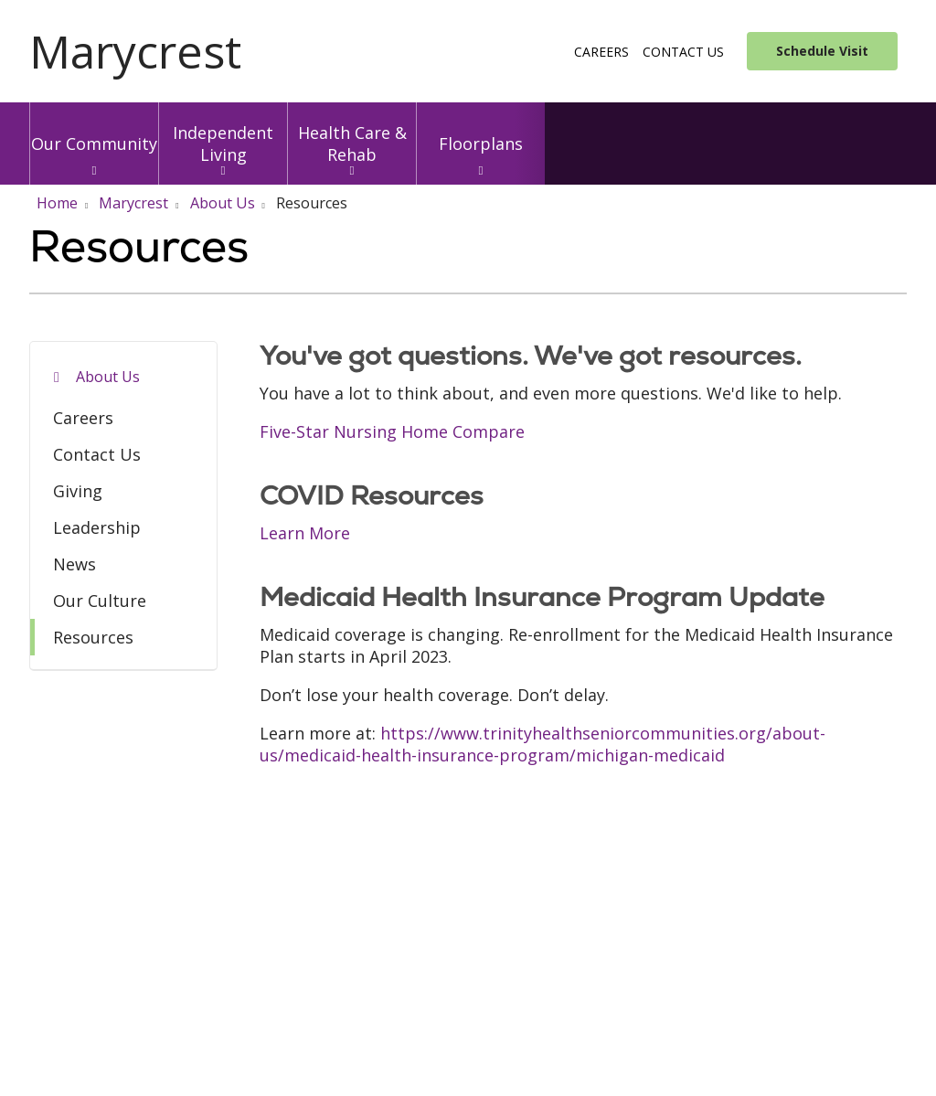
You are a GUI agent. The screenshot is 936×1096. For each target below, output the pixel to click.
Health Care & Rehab (352, 133)
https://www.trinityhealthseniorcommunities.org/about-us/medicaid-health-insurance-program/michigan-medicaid (542, 744)
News (74, 564)
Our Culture (99, 601)
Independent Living (223, 133)
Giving (77, 491)
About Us (108, 377)
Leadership (97, 527)
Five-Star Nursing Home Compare (392, 431)
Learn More (305, 533)
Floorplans (481, 128)
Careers (601, 51)
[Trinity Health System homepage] (135, 62)
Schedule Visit (822, 50)
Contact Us (683, 51)
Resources (93, 637)
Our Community (94, 128)
